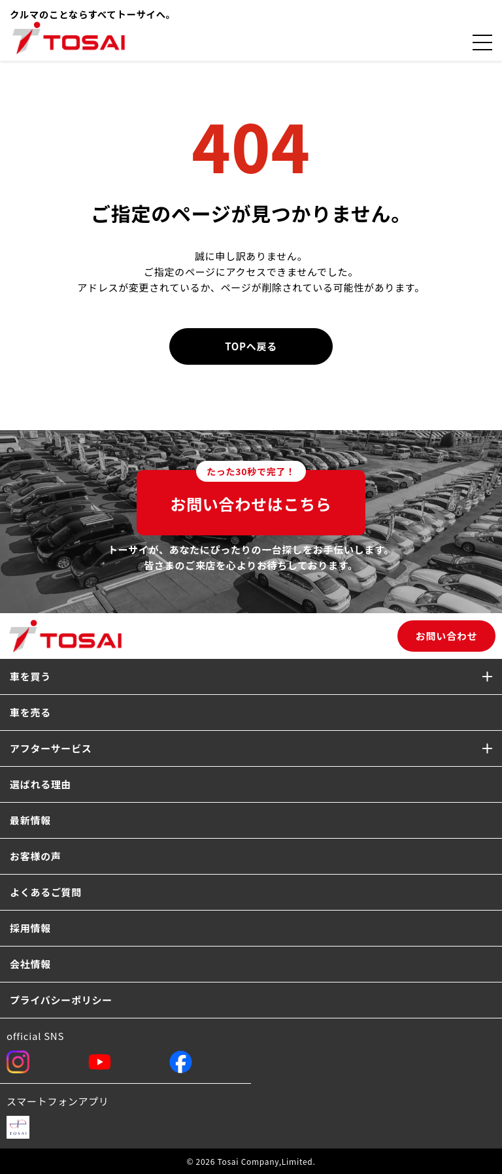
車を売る (30, 712)
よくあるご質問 (46, 892)
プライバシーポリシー (61, 1000)
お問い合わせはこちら (250, 492)
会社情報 (30, 964)
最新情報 (30, 820)
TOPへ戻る (251, 346)
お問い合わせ (446, 636)
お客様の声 (35, 856)
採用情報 (30, 928)
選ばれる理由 (40, 784)
